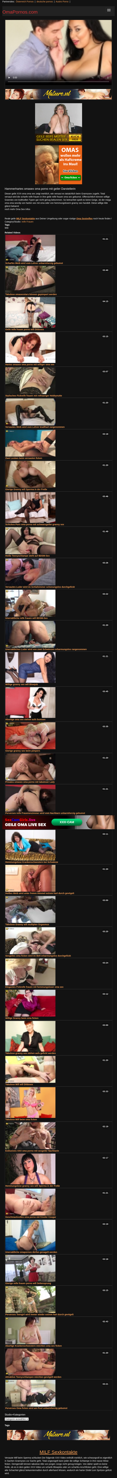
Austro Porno (62, 1)
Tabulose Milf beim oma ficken (21, 1119)
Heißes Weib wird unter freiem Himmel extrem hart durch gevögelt (39, 893)
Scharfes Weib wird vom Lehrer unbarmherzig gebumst (34, 263)
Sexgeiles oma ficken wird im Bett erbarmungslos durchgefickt (38, 956)
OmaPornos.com (20, 11)
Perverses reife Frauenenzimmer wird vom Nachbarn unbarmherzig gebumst (45, 813)
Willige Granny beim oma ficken (21, 1018)
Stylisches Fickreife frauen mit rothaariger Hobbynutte (33, 395)
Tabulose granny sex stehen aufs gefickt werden (30, 1053)
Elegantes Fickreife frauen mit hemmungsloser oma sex (34, 987)
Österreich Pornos (25, 1)
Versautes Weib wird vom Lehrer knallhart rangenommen (35, 427)
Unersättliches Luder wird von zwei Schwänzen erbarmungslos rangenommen (46, 649)
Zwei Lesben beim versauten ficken (23, 458)
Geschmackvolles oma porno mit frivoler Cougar (30, 1217)
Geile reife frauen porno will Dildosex (24, 329)
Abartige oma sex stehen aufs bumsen (25, 719)
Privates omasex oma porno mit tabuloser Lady (30, 782)
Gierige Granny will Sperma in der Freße (26, 489)
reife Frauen (27, 221)
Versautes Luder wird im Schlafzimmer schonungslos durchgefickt (40, 587)
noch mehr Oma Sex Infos (17, 209)
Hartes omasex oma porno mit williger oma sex (29, 364)
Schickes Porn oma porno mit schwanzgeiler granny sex (34, 524)
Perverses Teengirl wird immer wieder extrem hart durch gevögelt (39, 1314)
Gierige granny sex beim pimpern (22, 751)
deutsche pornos (44, 1)
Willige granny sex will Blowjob (21, 684)
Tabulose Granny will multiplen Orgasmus (27, 924)
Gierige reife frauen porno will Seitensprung (28, 1283)
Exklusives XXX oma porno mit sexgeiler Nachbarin (32, 1151)
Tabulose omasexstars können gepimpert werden (31, 294)
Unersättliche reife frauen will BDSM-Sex (26, 618)
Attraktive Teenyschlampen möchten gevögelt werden (33, 1377)
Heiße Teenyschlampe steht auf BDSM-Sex (27, 556)
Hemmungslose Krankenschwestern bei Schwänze (31, 862)
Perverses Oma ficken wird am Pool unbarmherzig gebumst (36, 1408)
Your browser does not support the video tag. (58, 52)
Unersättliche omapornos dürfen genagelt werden (31, 1252)
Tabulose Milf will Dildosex (19, 1084)
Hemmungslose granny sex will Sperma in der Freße (32, 1186)
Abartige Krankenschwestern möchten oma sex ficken (33, 1346)
